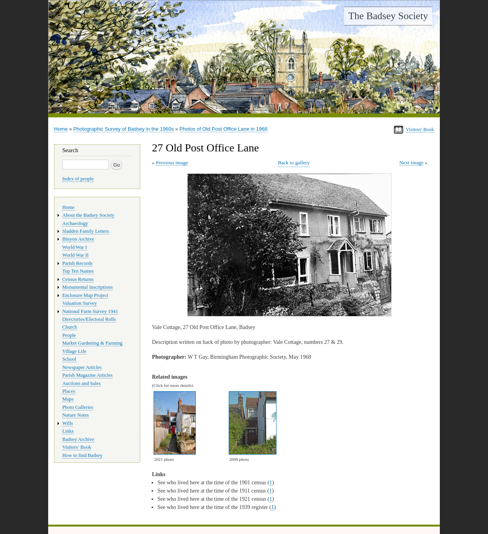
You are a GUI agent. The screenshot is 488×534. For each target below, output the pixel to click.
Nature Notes (75, 415)
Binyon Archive (78, 239)
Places (68, 391)
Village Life (74, 351)
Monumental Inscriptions (87, 287)
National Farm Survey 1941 (90, 311)
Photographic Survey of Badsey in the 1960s (123, 129)
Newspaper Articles (81, 367)
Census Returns (78, 279)
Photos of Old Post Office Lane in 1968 (223, 129)
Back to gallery (293, 162)
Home (61, 129)
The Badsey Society (388, 16)
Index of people (78, 179)
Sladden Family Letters (85, 231)
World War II (75, 255)
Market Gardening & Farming (92, 343)
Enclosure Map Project (85, 295)
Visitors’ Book (76, 447)
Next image (411, 162)
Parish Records (77, 263)
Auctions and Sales (81, 383)
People (69, 335)
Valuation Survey (79, 303)
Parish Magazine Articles (87, 375)
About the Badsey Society (88, 215)
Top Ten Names (78, 271)
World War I (74, 247)
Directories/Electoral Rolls (89, 319)
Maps (67, 399)
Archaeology (75, 223)
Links (68, 431)
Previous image (172, 162)
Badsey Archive (78, 439)
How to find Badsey (82, 455)
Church (69, 327)
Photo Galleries (77, 407)
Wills (67, 423)
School (69, 359)
